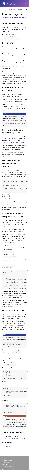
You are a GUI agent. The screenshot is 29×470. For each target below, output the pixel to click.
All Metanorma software (8, 460)
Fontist (21, 96)
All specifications (6, 462)
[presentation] (10, 464)
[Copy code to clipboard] (27, 181)
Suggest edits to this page (20, 17)
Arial (13, 54)
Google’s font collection (18, 142)
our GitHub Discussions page (17, 435)
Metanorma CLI (8, 443)
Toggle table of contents (7, 17)
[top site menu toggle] (26, 3)
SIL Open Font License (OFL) (10, 138)
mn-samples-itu (8, 305)
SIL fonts (6, 142)
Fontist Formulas (9, 120)
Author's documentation (17, 9)
